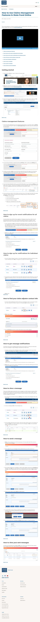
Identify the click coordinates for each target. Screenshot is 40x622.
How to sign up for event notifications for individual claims (14, 55)
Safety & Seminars (23, 586)
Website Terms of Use (5, 614)
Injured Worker (4, 586)
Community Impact (5, 604)
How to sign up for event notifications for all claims (13, 53)
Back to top (4, 117)
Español (3, 21)
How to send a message (7, 63)
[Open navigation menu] (37, 6)
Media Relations (22, 600)
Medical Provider (4, 588)
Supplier (3, 592)
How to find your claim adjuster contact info (11, 57)
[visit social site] (2, 576)
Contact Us (22, 598)
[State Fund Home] (20, 570)
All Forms (3, 598)
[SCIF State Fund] (4, 3)
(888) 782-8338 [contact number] (5, 577)
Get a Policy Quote (23, 584)
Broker (3, 584)
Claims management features (9, 51)
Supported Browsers (5, 607)
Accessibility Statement (5, 617)
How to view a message (7, 61)
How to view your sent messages (9, 65)
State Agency (4, 590)
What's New (4, 602)
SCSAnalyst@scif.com (18, 27)
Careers (3, 600)
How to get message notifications (9, 59)
